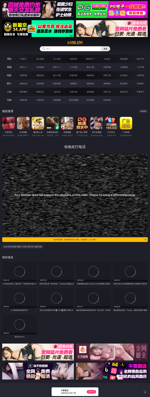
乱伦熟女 (124, 75)
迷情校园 (90, 91)
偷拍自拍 (40, 75)
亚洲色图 (40, 83)
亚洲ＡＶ (23, 67)
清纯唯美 (107, 83)
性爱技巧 (140, 91)
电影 (9, 75)
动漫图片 (73, 83)
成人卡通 (57, 75)
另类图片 (140, 83)
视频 (9, 67)
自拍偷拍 (40, 67)
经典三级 (107, 75)
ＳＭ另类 (140, 67)
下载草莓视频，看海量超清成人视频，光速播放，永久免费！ (100, 239)
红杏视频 (90, 100)
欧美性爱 (73, 75)
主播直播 (124, 67)
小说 (9, 91)
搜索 (105, 48)
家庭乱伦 (40, 91)
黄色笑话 (124, 91)
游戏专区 (73, 59)
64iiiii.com (75, 42)
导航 (9, 99)
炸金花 (107, 59)
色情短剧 (107, 100)
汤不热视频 (73, 100)
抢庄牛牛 (140, 59)
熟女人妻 (90, 67)
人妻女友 (57, 91)
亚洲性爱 (23, 75)
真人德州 (40, 59)
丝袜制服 (107, 67)
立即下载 (91, 392)
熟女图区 (124, 83)
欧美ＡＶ (57, 67)
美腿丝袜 (90, 83)
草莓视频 (57, 100)
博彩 (9, 58)
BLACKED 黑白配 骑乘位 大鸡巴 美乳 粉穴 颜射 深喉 (23, 246)
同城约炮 (23, 100)
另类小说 (107, 91)
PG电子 (23, 59)
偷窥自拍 (23, 83)
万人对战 (57, 59)
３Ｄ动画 (73, 67)
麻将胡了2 (90, 59)
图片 (9, 83)
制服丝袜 (90, 75)
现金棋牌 (124, 59)
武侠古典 (73, 91)
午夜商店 (40, 100)
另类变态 (140, 75)
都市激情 (23, 91)
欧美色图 (57, 83)
